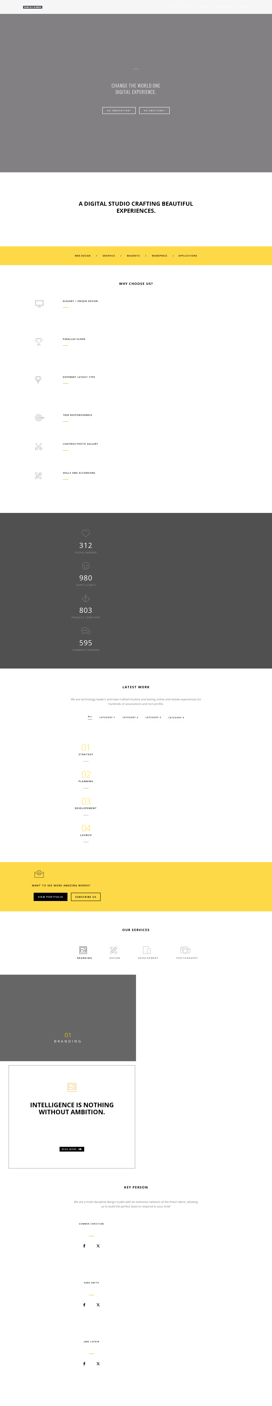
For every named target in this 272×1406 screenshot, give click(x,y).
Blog (177, 6)
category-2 (130, 529)
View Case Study (57, 1010)
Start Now (136, 1341)
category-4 (184, 529)
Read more (204, 777)
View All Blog (136, 1198)
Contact (232, 6)
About (163, 6)
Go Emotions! (154, 113)
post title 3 (182, 1165)
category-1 (103, 529)
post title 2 (113, 1165)
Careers (191, 6)
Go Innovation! (119, 113)
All (82, 529)
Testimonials (211, 6)
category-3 (157, 529)
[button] (133, 1028)
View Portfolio (172, 611)
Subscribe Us (207, 611)
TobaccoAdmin (54, 1169)
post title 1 (43, 1165)
